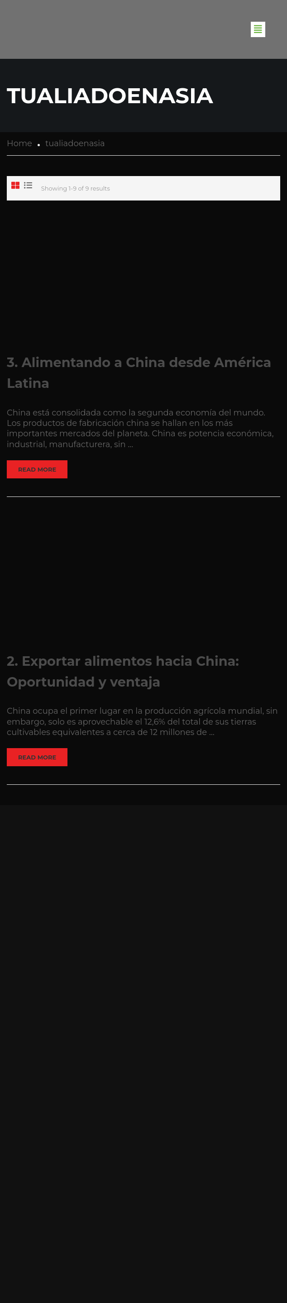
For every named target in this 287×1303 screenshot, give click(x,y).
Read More (37, 469)
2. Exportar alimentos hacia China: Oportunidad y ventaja (123, 671)
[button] (258, 29)
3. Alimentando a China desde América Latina (139, 372)
